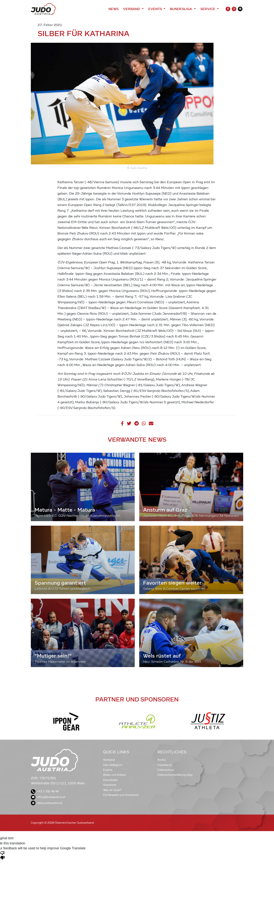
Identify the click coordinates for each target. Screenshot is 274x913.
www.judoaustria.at (46, 803)
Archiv (161, 760)
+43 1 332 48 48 (45, 791)
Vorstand (109, 760)
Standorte (109, 785)
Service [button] (208, 9)
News (113, 9)
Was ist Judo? (112, 790)
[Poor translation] (2, 855)
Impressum (164, 765)
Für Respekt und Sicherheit (121, 795)
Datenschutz (165, 770)
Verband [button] (132, 9)
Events (107, 770)
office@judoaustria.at (48, 797)
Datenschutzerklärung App (175, 775)
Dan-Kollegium (112, 765)
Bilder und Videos (114, 775)
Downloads (110, 780)
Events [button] (155, 9)
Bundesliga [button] (181, 9)
